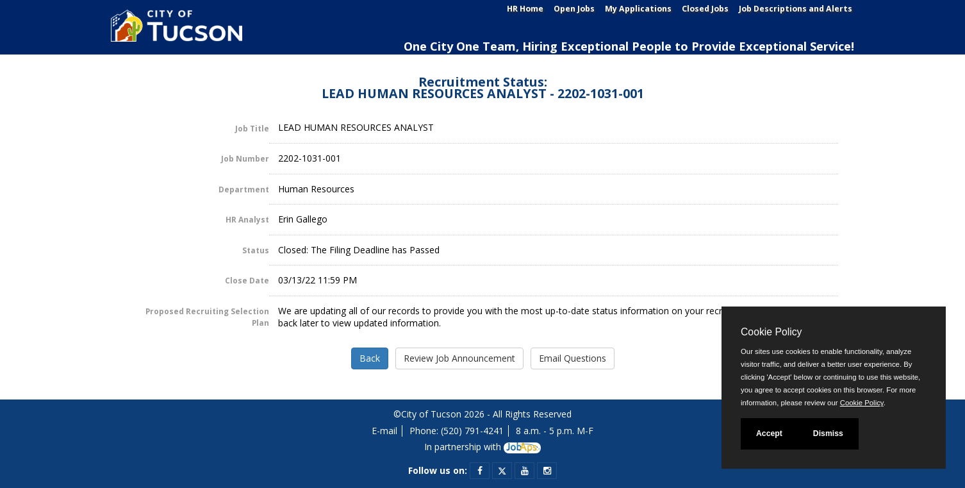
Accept (769, 433)
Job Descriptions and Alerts (795, 8)
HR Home (525, 8)
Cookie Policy (771, 331)
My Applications (638, 8)
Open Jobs (574, 8)
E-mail (384, 431)
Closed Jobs (705, 8)
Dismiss (828, 433)
